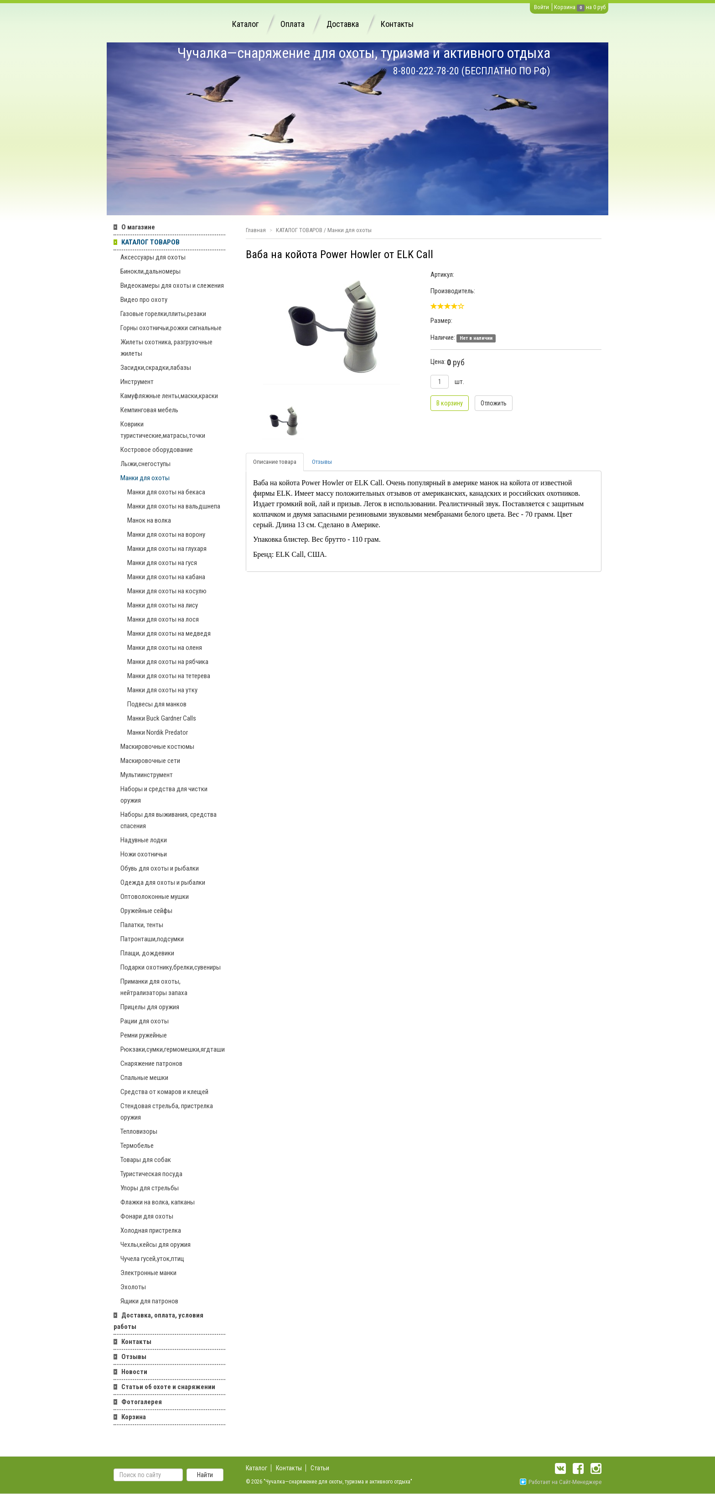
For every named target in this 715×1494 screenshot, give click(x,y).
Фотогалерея (141, 1402)
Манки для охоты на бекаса (166, 492)
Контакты (397, 24)
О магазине (138, 227)
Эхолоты (133, 1287)
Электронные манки (148, 1273)
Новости (134, 1372)
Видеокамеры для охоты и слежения (172, 285)
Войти (541, 7)
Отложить (494, 403)
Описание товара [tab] (274, 461)
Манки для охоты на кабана (166, 577)
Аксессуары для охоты (153, 257)
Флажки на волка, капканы (157, 1202)
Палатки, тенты (141, 925)
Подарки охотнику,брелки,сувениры (170, 967)
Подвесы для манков (157, 704)
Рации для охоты (144, 1021)
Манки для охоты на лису (162, 605)
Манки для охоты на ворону (166, 534)
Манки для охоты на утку (162, 690)
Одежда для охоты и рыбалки (162, 882)
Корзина (564, 7)
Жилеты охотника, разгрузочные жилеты (166, 348)
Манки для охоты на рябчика (167, 662)
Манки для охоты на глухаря (167, 549)
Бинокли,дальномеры (150, 271)
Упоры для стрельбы (149, 1188)
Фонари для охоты (146, 1216)
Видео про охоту (143, 300)
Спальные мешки (144, 1078)
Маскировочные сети (150, 761)
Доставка (342, 24)
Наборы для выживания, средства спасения (168, 820)
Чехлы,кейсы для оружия (155, 1244)
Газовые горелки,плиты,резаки (163, 314)
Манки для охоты (145, 478)
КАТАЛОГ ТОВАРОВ (150, 242)
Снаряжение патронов (151, 1063)
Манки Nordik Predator (157, 732)
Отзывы (133, 1357)
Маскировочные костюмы (157, 746)
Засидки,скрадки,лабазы (155, 367)
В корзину (449, 403)
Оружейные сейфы (146, 911)
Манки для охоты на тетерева (168, 676)
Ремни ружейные (143, 1035)
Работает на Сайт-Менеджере (560, 1481)
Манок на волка (149, 520)
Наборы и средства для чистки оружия (163, 794)
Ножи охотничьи (143, 854)
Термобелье (137, 1145)
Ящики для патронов (149, 1301)
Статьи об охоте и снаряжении (168, 1387)
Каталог (245, 24)
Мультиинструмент (146, 775)
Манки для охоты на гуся (162, 563)
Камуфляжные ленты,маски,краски (169, 396)
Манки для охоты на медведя (169, 633)
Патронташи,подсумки (152, 939)
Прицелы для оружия (149, 1007)
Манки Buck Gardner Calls (161, 718)
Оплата (292, 24)
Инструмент (137, 382)
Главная (256, 230)
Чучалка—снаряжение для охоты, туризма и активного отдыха (363, 53)
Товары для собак (145, 1160)
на (589, 7)
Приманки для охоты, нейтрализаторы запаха (153, 987)
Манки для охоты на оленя (164, 647)
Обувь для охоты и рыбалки (159, 868)
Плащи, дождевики (147, 953)
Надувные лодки (143, 840)
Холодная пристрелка (150, 1230)
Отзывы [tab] (322, 461)
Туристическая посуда (151, 1174)
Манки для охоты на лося (163, 619)
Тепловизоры (138, 1131)
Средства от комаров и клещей (164, 1092)
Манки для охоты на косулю (167, 591)
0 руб (599, 7)
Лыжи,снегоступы (145, 464)
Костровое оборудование (156, 450)
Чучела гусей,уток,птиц (152, 1259)
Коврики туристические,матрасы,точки (162, 430)
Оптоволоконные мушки (154, 896)
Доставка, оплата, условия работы (158, 1321)
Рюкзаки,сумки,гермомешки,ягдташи (172, 1049)
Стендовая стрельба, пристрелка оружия (166, 1111)
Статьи (320, 1468)
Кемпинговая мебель (149, 410)
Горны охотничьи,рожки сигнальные (171, 328)
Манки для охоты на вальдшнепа (173, 506)
